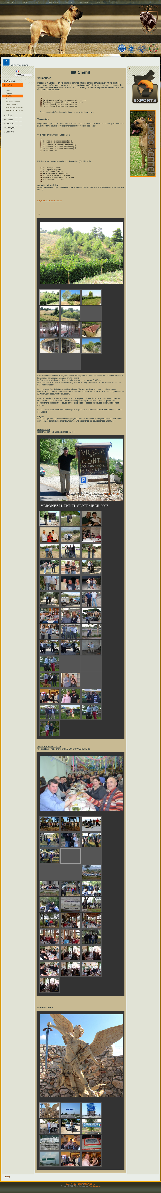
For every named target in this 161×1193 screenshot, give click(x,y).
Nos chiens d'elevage (13, 102)
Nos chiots (9, 99)
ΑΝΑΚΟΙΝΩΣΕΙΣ (77, 1184)
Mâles (8, 90)
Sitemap (7, 1177)
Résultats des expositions (14, 107)
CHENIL (9, 96)
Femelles (9, 93)
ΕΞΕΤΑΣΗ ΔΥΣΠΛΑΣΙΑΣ (14, 110)
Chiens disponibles (12, 105)
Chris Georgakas (94, 1186)
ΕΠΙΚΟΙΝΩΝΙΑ (89, 1184)
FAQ (68, 1184)
